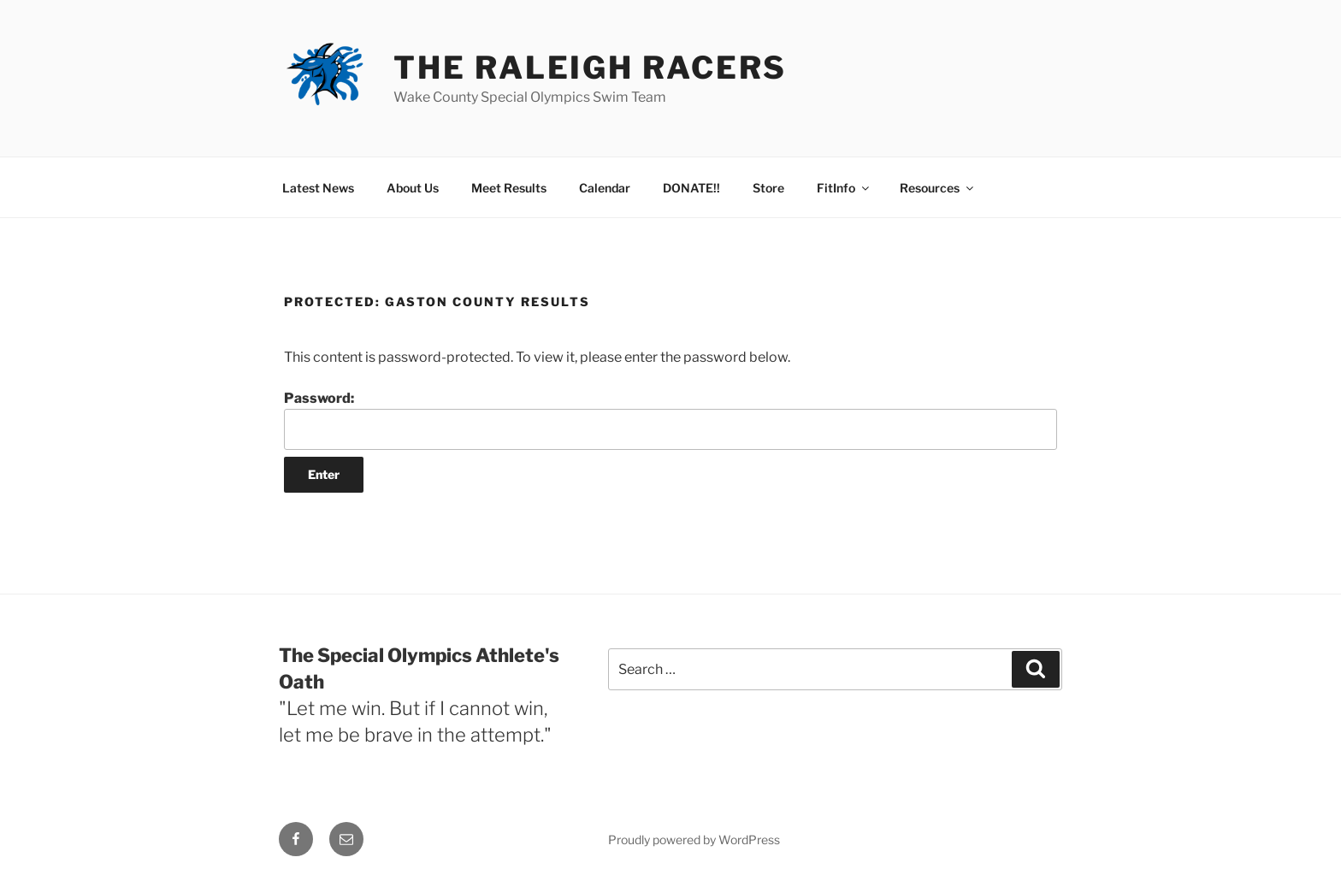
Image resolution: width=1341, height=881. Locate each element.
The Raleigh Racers (590, 67)
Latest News (318, 187)
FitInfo (844, 187)
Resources (938, 187)
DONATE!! (691, 187)
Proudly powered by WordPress (694, 839)
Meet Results (508, 187)
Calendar (604, 187)
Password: (670, 420)
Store (768, 187)
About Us (413, 187)
